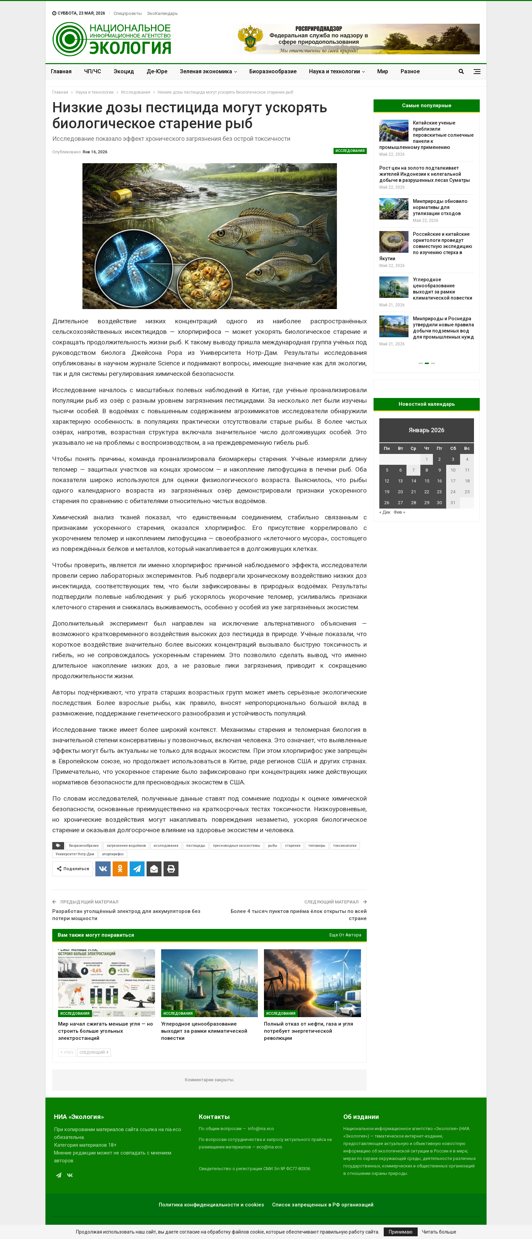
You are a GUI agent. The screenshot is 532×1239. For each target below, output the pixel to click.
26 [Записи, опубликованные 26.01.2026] (386, 502)
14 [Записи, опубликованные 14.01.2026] (413, 480)
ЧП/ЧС (92, 71)
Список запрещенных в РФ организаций (323, 1205)
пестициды (195, 845)
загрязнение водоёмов (126, 845)
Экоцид (124, 71)
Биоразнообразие (273, 71)
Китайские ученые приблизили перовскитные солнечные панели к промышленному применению (426, 135)
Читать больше (439, 1232)
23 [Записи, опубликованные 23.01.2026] (439, 491)
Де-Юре (157, 71)
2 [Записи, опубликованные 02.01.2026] (439, 459)
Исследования (350, 151)
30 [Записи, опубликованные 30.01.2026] (439, 502)
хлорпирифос (113, 854)
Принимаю (401, 1232)
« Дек (385, 512)
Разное (410, 71)
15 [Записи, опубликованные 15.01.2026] (426, 480)
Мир (382, 71)
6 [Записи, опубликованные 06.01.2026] (400, 470)
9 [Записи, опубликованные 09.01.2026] (439, 470)
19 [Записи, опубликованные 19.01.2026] (386, 491)
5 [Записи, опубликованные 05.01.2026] (387, 470)
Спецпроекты (128, 13)
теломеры (316, 845)
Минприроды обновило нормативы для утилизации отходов (440, 207)
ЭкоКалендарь (162, 13)
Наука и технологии (334, 71)
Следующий (94, 1052)
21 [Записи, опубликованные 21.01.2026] (413, 491)
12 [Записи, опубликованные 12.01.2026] (386, 480)
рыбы (272, 845)
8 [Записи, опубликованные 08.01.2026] (426, 470)
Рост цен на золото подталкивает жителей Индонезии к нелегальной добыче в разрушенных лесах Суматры (424, 174)
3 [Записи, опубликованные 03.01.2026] (453, 459)
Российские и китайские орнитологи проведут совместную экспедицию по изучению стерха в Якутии (425, 246)
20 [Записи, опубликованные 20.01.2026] (400, 491)
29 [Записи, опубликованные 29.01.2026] (426, 502)
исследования (166, 845)
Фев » (399, 512)
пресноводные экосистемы (236, 845)
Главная (61, 71)
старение (293, 845)
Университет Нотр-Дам (75, 854)
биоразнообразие (84, 845)
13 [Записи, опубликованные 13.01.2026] (400, 480)
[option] (426, 233)
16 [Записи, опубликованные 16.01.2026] (439, 480)
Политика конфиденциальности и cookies (211, 1205)
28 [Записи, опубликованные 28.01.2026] (413, 502)
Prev (67, 1052)
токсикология (345, 845)
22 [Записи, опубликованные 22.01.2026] (426, 491)
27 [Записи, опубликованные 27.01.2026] (400, 502)
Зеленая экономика (206, 71)
